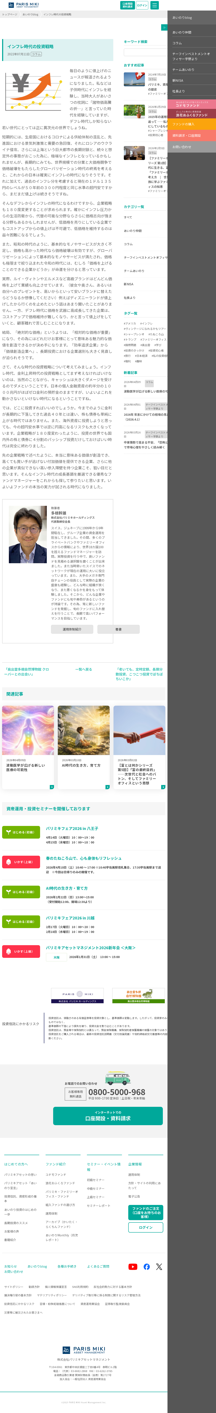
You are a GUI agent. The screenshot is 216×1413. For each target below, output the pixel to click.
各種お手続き (67, 1266)
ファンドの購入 (183, 124)
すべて (128, 217)
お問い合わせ (181, 147)
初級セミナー (96, 1180)
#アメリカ (130, 323)
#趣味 (138, 361)
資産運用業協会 (90, 1304)
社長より (130, 297)
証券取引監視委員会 (117, 1304)
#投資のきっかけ (134, 350)
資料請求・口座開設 (186, 135)
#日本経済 (141, 356)
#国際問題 (130, 345)
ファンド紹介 (56, 1164)
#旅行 (127, 356)
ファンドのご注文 (146, 1212)
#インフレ (146, 323)
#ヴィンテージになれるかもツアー (145, 329)
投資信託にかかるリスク (19, 1304)
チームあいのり (134, 271)
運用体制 (51, 1213)
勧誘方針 (34, 1287)
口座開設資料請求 (128, 5)
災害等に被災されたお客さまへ (23, 1312)
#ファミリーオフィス (153, 339)
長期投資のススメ (16, 1223)
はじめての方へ (16, 1164)
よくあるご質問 (98, 1266)
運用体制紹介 (72, 629)
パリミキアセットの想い (20, 1174)
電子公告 (134, 1196)
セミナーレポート (99, 1205)
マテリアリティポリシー (52, 1295)
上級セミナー (96, 1197)
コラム (36, 54)
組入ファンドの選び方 (60, 1205)
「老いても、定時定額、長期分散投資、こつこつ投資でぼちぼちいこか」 (139, 674)
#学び (157, 345)
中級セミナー (96, 1188)
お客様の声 (11, 1231)
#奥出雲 (145, 345)
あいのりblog (30, 14)
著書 (118, 629)
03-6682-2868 (79, 1371)
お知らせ (10, 1266)
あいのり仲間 (133, 231)
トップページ (9, 14)
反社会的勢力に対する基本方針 (113, 1287)
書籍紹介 (10, 1240)
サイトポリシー (13, 1287)
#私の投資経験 (161, 356)
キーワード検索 (135, 41)
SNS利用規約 (80, 1287)
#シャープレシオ (134, 334)
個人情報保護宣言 (56, 1287)
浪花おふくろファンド (60, 1183)
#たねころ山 (156, 334)
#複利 (127, 361)
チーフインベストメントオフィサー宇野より (153, 257)
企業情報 (135, 1164)
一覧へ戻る (83, 669)
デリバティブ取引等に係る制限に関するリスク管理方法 (106, 1295)
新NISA (128, 284)
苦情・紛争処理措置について (57, 1304)
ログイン (142, 5)
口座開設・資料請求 (108, 1116)
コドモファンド (56, 1174)
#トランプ (130, 339)
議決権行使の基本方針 (18, 1295)
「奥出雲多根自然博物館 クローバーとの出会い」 (26, 671)
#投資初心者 (156, 350)
